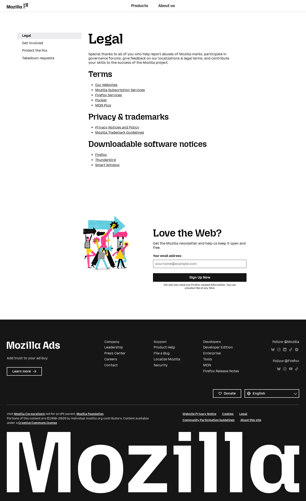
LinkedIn (284, 349)
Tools (207, 359)
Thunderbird (105, 160)
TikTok (290, 349)
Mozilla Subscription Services (120, 90)
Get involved (32, 43)
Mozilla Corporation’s (29, 414)
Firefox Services (108, 95)
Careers (110, 359)
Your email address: (167, 256)
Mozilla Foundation (89, 414)
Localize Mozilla (167, 359)
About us (166, 5)
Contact (111, 365)
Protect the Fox (34, 50)
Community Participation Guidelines (209, 420)
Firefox (101, 155)
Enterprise (212, 353)
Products (139, 5)
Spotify (296, 349)
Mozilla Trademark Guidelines (119, 132)
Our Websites (106, 85)
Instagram (278, 349)
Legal (26, 36)
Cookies (228, 414)
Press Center (115, 353)
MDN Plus (103, 105)
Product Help (164, 347)
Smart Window (107, 165)
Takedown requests (38, 58)
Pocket (101, 100)
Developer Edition (218, 347)
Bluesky (272, 349)
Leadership (113, 347)
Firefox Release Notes (221, 371)
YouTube (290, 369)
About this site (250, 420)
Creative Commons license (37, 423)
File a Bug (162, 353)
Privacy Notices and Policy (117, 127)
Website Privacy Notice (199, 414)
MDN (207, 365)
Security (161, 365)
